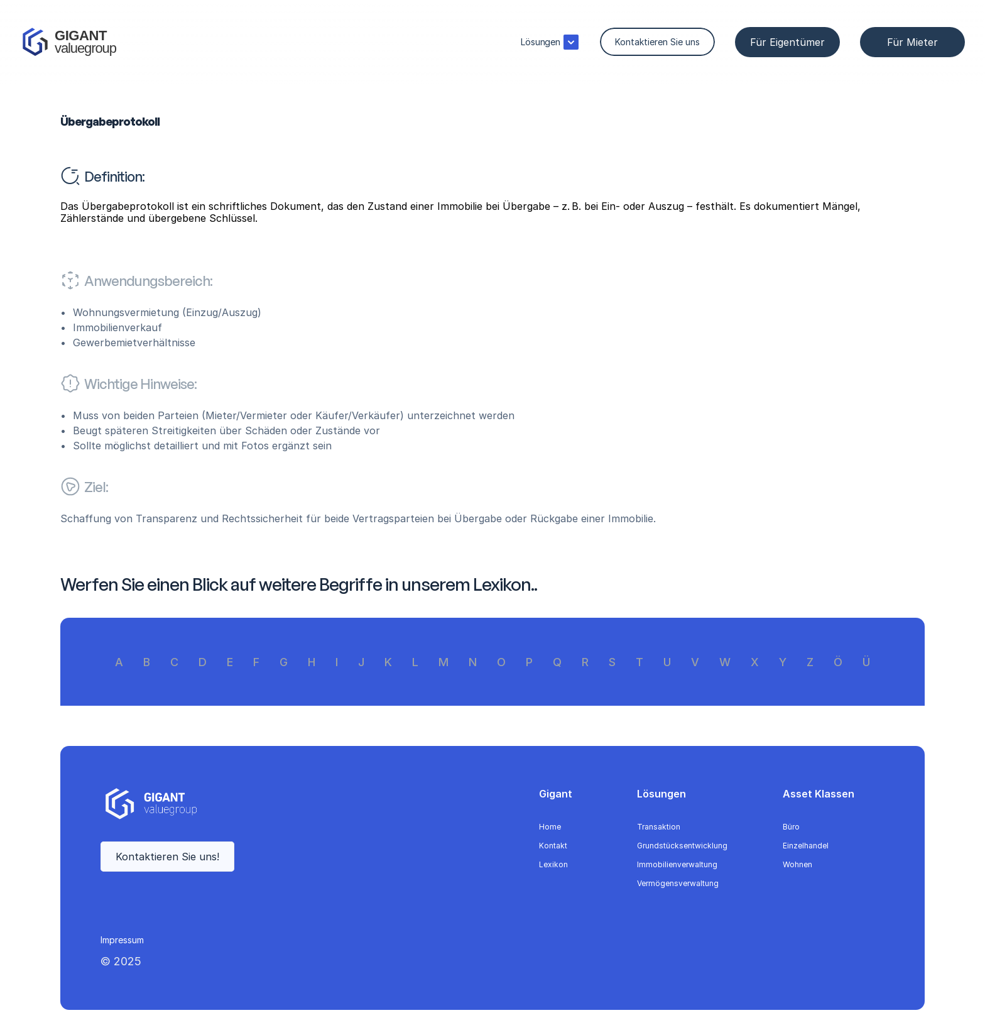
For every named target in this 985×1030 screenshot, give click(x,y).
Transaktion (658, 826)
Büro (791, 826)
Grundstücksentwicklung (682, 845)
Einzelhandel (806, 845)
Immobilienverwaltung (677, 864)
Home (550, 826)
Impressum (122, 939)
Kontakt (553, 845)
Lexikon (553, 864)
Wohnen (797, 864)
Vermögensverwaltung (678, 883)
